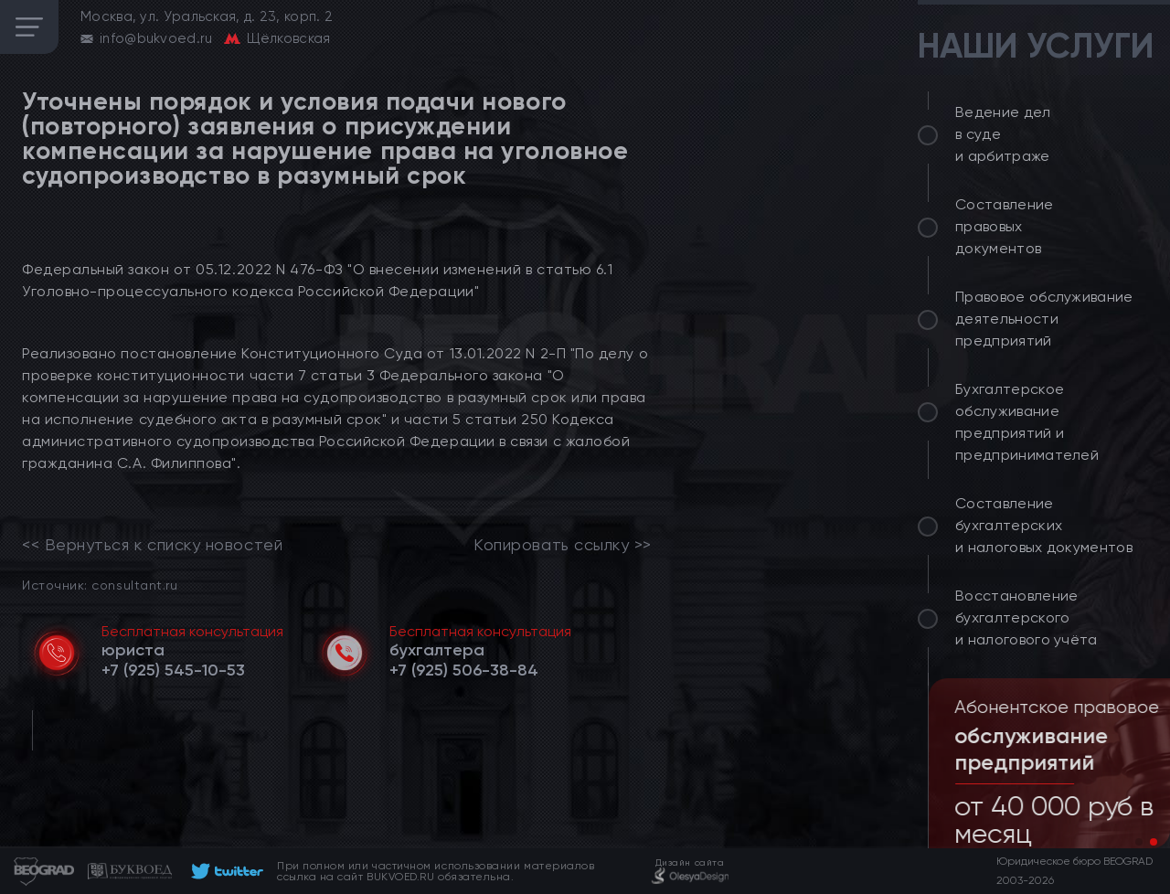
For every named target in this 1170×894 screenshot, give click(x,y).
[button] (1139, 842)
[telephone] (173, 670)
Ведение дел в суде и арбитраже (1003, 134)
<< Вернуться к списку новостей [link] (152, 545)
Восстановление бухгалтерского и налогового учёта (1026, 617)
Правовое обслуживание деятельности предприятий (1044, 318)
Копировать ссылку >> (562, 545)
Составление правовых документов (1004, 226)
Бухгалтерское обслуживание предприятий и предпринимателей (1027, 421)
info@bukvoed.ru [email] (156, 38)
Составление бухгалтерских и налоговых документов (1044, 525)
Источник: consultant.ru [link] (99, 584)
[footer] (224, 871)
